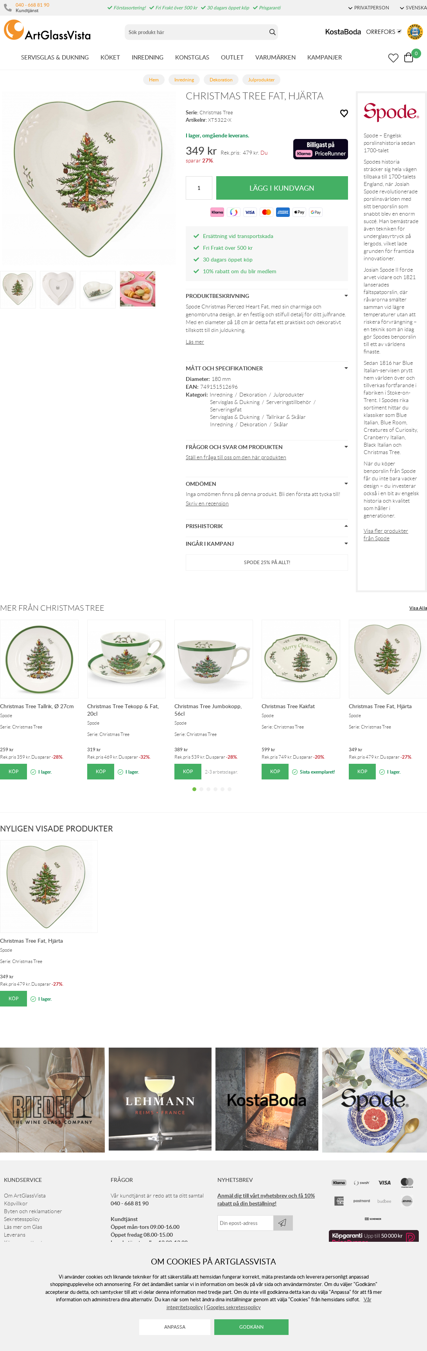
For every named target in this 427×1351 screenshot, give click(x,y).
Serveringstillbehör (288, 402)
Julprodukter (288, 394)
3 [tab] (208, 795)
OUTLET (232, 57)
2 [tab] (201, 795)
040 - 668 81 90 (32, 5)
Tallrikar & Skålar (286, 417)
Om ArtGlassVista (25, 1195)
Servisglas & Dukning (235, 402)
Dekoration (253, 394)
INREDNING (147, 57)
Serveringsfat (226, 409)
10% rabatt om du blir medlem (239, 271)
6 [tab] (229, 795)
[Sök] (196, 32)
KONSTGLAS (192, 57)
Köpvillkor (16, 1203)
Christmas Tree (216, 112)
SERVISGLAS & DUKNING (55, 57)
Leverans (14, 1235)
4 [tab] (215, 795)
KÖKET (110, 57)
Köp (13, 771)
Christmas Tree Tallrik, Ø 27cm (37, 706)
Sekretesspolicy (22, 1219)
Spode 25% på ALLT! (267, 562)
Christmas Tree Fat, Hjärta (380, 706)
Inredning (221, 394)
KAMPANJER (324, 57)
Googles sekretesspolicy (233, 1307)
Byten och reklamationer (33, 1211)
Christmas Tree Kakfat (288, 706)
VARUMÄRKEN (275, 57)
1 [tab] (194, 795)
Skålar (281, 424)
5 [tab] (222, 795)
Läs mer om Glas (23, 1227)
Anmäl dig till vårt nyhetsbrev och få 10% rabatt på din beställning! (266, 1199)
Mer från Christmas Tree (52, 608)
